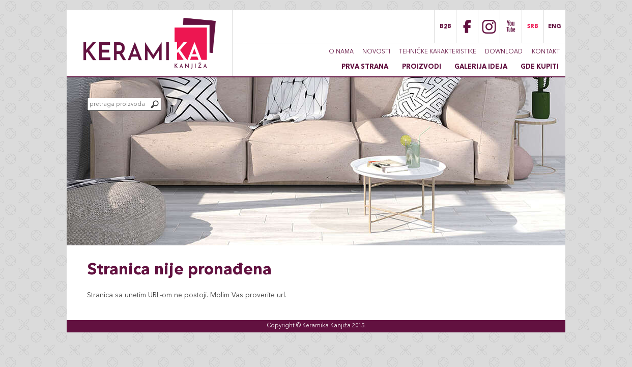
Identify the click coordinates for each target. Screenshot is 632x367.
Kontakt (546, 52)
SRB (532, 26)
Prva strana (364, 67)
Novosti (376, 52)
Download (504, 52)
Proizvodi (421, 67)
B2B (445, 26)
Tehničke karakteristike (437, 52)
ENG (554, 26)
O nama (341, 52)
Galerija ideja (480, 67)
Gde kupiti (540, 67)
